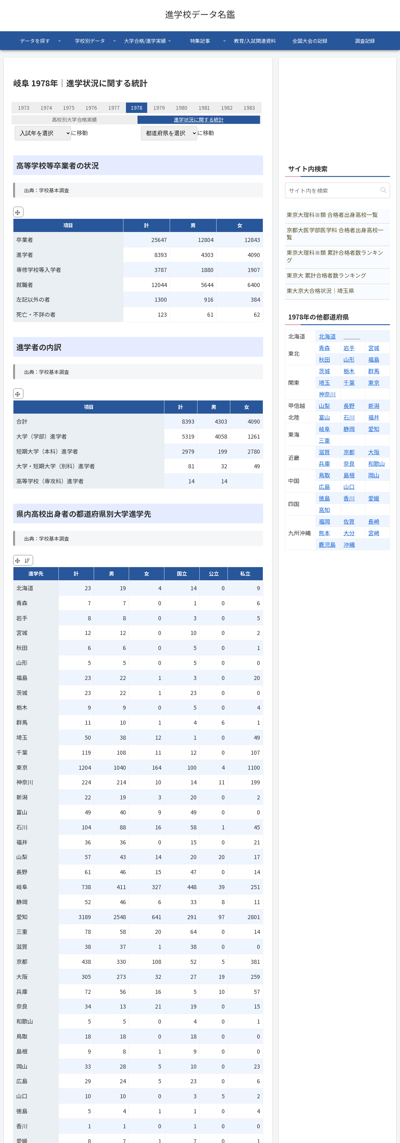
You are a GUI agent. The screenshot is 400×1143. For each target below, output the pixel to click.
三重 (324, 440)
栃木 (349, 371)
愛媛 (373, 498)
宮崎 (373, 533)
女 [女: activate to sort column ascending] (146, 573)
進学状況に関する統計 (199, 119)
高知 (324, 510)
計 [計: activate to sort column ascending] (76, 573)
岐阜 (324, 429)
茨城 (324, 371)
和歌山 (376, 463)
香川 (349, 498)
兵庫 (324, 463)
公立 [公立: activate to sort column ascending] (214, 573)
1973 (23, 107)
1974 (46, 107)
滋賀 (324, 452)
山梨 (324, 405)
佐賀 (349, 521)
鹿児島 (327, 544)
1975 (68, 107)
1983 (249, 107)
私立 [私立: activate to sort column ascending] (245, 573)
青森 (324, 348)
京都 (349, 452)
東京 (373, 382)
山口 (349, 486)
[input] (337, 190)
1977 (114, 107)
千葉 (349, 382)
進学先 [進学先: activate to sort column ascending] (35, 573)
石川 (349, 417)
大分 (349, 533)
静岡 (349, 429)
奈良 (349, 463)
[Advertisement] (337, 107)
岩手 (349, 348)
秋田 (324, 359)
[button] (383, 190)
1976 (91, 107)
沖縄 (349, 544)
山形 (349, 359)
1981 (204, 107)
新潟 (373, 405)
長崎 (373, 521)
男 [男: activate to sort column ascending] (111, 573)
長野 (349, 405)
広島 (324, 486)
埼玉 (324, 382)
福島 (373, 359)
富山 (324, 417)
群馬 (373, 371)
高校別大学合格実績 (74, 119)
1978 (136, 107)
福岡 (324, 521)
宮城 (373, 348)
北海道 (327, 336)
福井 (373, 417)
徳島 (324, 498)
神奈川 (327, 394)
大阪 (373, 452)
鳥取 (324, 475)
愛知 (373, 429)
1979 (159, 107)
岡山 (373, 475)
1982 (226, 107)
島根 (349, 475)
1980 (181, 107)
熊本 (324, 533)
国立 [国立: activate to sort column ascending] (182, 573)
